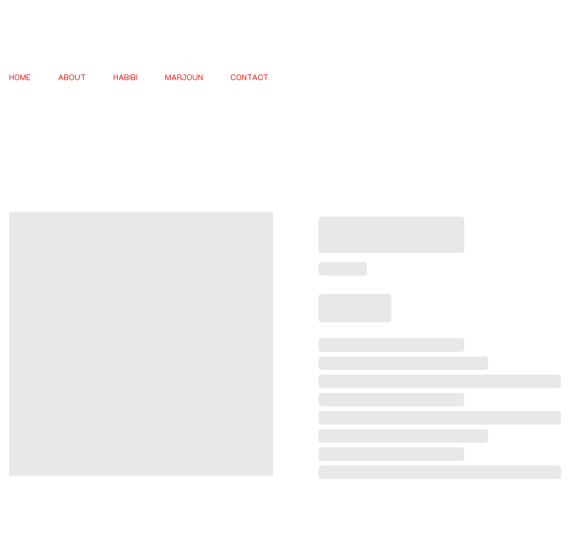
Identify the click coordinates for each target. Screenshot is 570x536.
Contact (249, 77)
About (72, 77)
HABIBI (125, 77)
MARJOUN (184, 77)
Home (20, 77)
